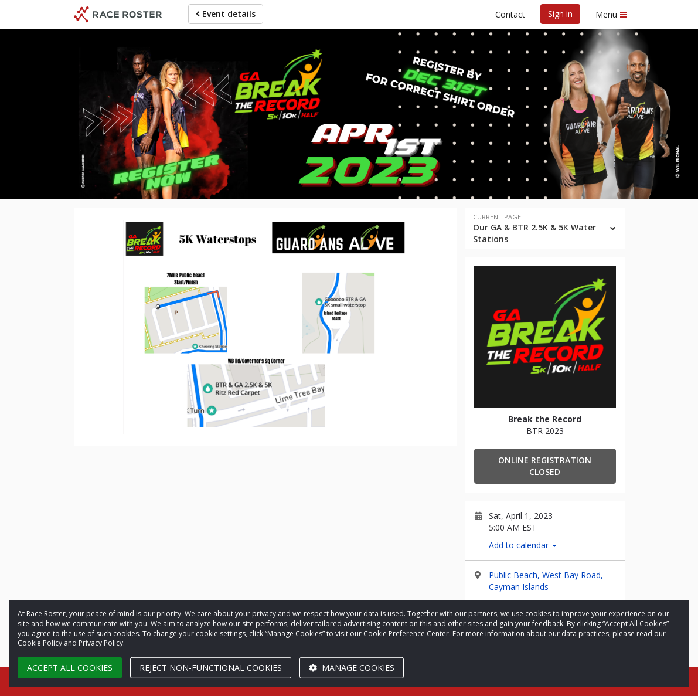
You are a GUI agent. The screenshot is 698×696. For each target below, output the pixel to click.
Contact (510, 14)
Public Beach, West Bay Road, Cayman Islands (546, 580)
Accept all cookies (70, 667)
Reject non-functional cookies (210, 667)
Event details (226, 13)
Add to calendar (523, 545)
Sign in (560, 13)
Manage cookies (351, 667)
